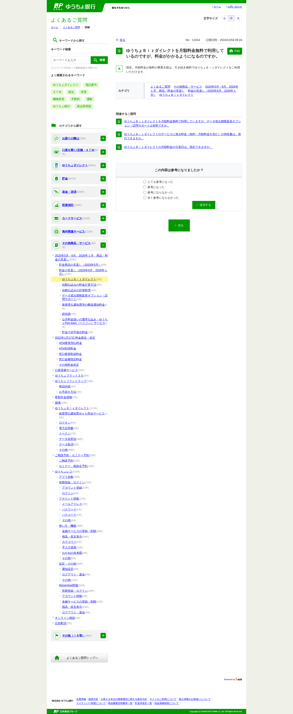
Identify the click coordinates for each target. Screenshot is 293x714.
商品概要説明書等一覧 (120, 703)
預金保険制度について (166, 703)
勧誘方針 (93, 699)
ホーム (217, 6)
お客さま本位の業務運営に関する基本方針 (124, 699)
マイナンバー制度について (91, 703)
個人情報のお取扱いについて (195, 699)
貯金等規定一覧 (143, 703)
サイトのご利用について (163, 699)
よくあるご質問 (71, 27)
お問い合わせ (234, 6)
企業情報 (81, 699)
